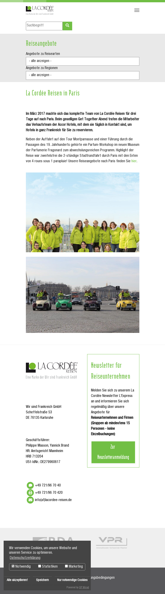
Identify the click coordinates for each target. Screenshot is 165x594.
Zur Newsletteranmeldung (113, 451)
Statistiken (48, 567)
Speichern (42, 580)
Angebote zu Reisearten (43, 54)
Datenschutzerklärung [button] (25, 558)
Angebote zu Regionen (42, 68)
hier (134, 161)
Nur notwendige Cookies (72, 580)
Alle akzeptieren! (17, 580)
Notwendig (21, 567)
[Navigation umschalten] (136, 10)
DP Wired (84, 587)
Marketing (74, 567)
